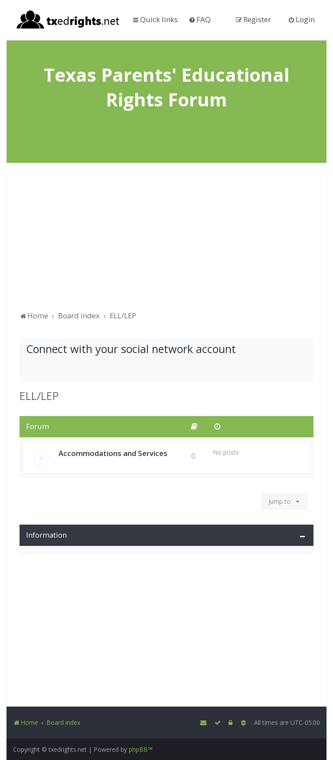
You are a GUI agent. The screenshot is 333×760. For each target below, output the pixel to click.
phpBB (138, 749)
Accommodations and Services (113, 453)
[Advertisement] (166, 241)
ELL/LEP (39, 395)
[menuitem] (199, 19)
